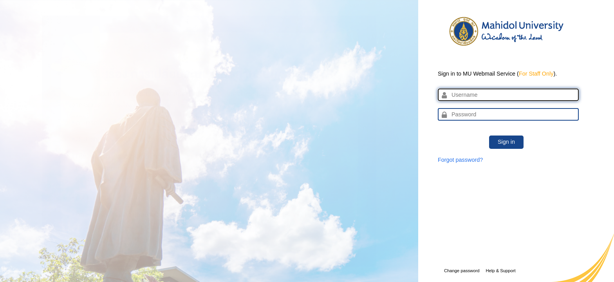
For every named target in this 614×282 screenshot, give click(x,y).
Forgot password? (460, 160)
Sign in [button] (506, 142)
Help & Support (500, 270)
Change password (461, 270)
